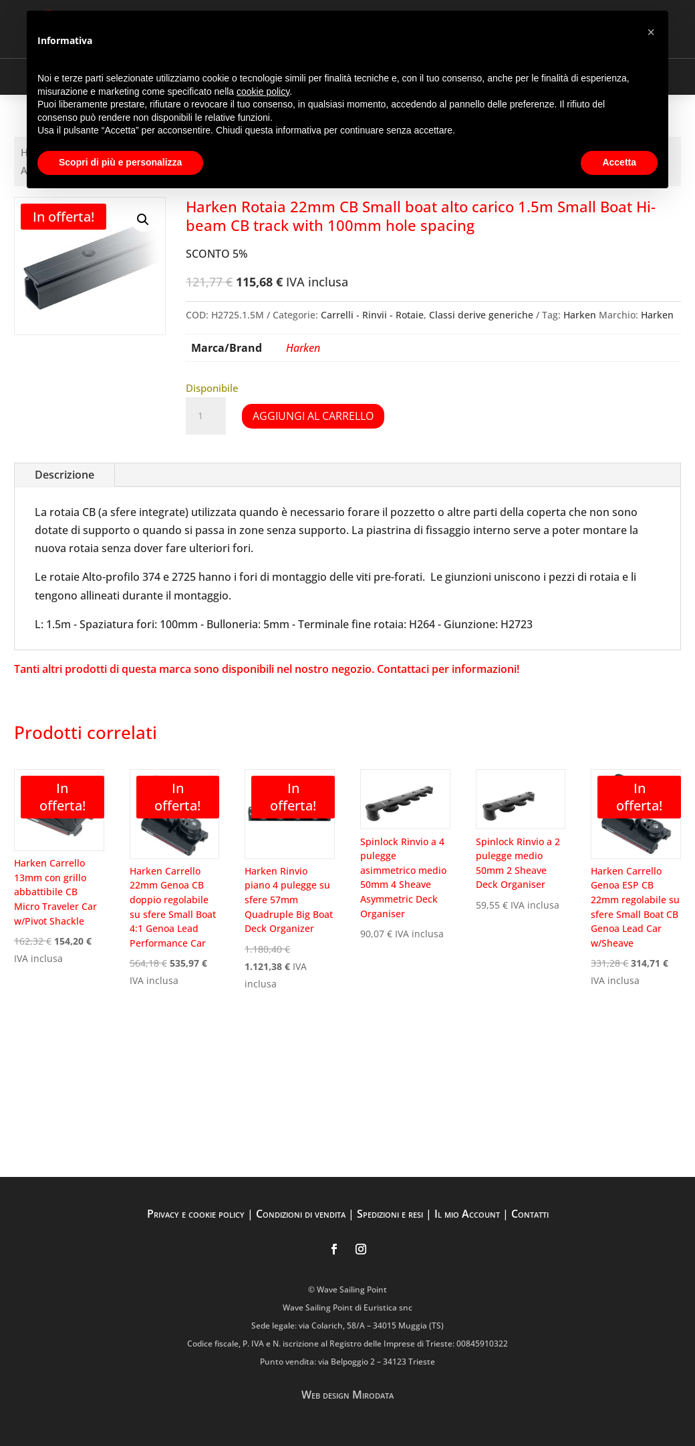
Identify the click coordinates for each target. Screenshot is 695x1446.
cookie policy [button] (263, 91)
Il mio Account (467, 1213)
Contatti (530, 1213)
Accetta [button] (619, 162)
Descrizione (64, 474)
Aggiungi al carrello (313, 416)
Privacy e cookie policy (196, 1213)
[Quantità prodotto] (206, 416)
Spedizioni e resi (390, 1213)
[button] (143, 220)
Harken (579, 314)
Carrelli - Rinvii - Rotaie (372, 314)
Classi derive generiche (481, 314)
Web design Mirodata (347, 1394)
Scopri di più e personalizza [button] (120, 162)
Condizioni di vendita (300, 1213)
